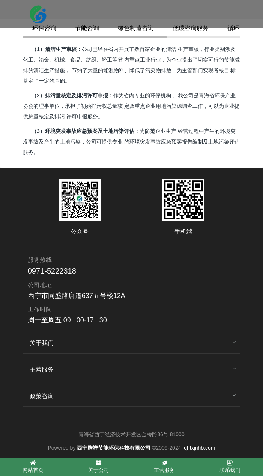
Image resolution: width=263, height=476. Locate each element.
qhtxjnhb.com (199, 448)
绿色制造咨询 (136, 28)
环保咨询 (44, 28)
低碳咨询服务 (191, 28)
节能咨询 (87, 28)
